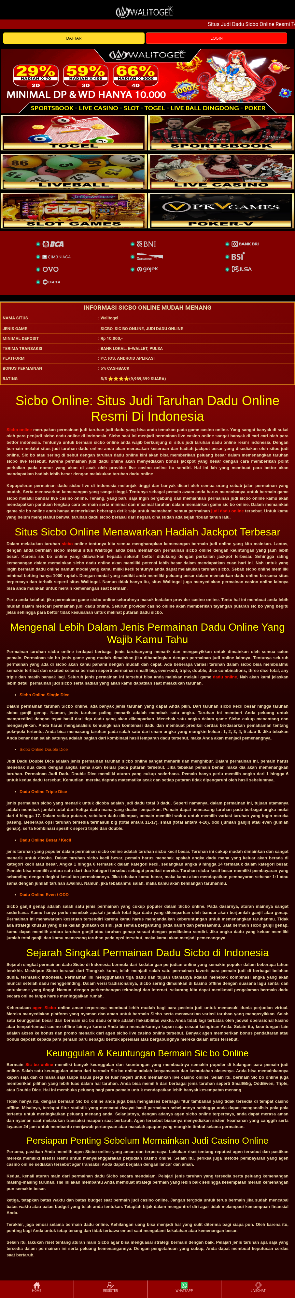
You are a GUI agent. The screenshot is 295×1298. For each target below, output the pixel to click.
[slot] (221, 132)
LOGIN (216, 38)
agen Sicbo (44, 1007)
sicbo (67, 543)
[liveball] (221, 210)
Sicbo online (19, 429)
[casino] (221, 171)
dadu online (225, 677)
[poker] (74, 210)
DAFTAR (74, 38)
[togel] (74, 132)
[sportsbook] (74, 171)
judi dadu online (227, 510)
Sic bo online (39, 1064)
